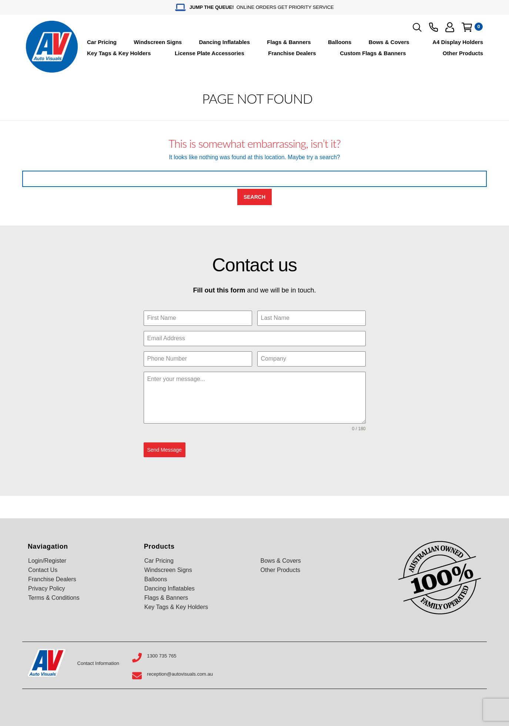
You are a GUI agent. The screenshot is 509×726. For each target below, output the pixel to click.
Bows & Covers (389, 42)
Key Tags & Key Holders (119, 53)
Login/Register (47, 561)
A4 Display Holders (457, 42)
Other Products (463, 53)
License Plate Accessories (209, 53)
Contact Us (42, 570)
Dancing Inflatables (224, 42)
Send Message (164, 450)
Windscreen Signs (158, 42)
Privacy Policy (46, 588)
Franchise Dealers (292, 53)
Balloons (339, 42)
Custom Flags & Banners (373, 53)
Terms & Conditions (54, 598)
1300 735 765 (162, 656)
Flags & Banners (289, 42)
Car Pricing (102, 42)
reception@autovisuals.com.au (180, 674)
